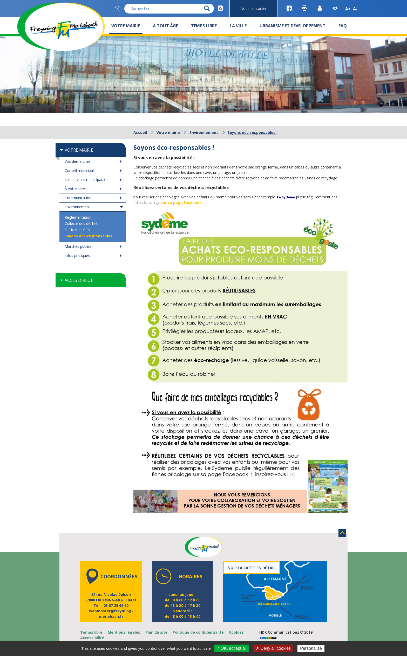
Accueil (140, 132)
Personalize (311, 648)
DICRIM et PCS (77, 229)
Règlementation (78, 217)
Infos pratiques (77, 255)
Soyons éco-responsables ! (89, 235)
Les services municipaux (85, 179)
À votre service (77, 188)
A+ (348, 9)
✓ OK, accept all (231, 648)
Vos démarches (78, 161)
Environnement (203, 132)
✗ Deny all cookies (273, 648)
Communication (78, 197)
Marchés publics (78, 246)
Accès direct (79, 280)
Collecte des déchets (82, 223)
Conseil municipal (79, 170)
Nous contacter (253, 8)
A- (355, 9)
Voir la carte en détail (251, 567)
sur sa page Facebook (181, 202)
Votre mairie (168, 132)
